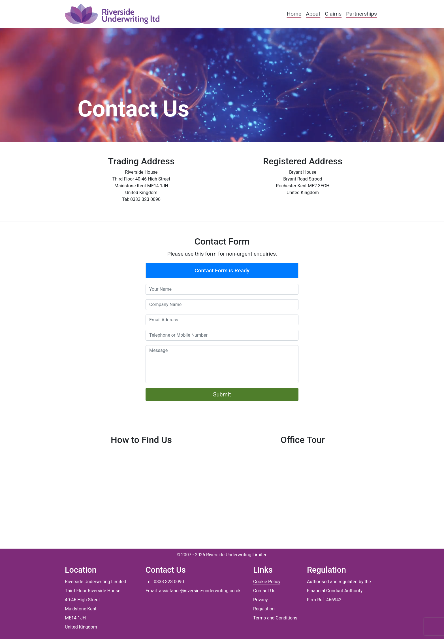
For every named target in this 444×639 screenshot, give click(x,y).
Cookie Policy (266, 581)
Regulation (264, 609)
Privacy (260, 599)
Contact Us (264, 590)
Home (294, 13)
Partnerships (361, 13)
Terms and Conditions (275, 618)
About (313, 13)
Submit (222, 394)
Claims (333, 13)
